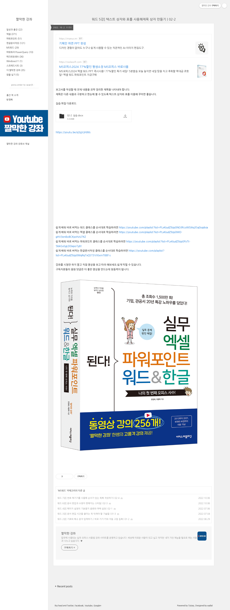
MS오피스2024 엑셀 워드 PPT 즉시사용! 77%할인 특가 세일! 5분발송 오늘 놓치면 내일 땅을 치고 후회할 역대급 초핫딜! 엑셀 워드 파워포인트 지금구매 (124, 73)
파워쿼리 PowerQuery (19, 52)
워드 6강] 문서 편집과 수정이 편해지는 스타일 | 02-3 (83, 503)
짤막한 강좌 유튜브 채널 (17, 144)
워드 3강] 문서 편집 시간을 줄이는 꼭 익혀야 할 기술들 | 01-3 (87, 514)
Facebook (79, 606)
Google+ (97, 606)
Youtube (88, 606)
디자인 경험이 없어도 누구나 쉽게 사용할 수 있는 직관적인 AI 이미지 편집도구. (101, 48)
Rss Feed (58, 606)
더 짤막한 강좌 (15, 70)
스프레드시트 (14, 66)
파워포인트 (14, 39)
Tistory (191, 606)
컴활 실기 (12, 75)
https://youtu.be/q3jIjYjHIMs (73, 132)
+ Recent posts (63, 586)
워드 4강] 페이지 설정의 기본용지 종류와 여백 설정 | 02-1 (85, 509)
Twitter (70, 606)
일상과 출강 (14, 30)
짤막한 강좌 (24, 19)
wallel (210, 606)
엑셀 (11, 34)
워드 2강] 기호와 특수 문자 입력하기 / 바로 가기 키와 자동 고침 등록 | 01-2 (93, 519)
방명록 (9, 100)
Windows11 (14, 61)
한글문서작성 (15, 43)
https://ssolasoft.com (70, 62)
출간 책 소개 (12, 95)
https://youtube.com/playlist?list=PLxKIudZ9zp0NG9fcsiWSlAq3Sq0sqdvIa (163, 227)
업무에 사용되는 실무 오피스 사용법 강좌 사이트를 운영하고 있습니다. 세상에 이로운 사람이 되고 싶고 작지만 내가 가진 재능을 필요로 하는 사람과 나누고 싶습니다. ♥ (129, 539)
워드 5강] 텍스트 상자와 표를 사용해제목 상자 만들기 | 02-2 (134, 19)
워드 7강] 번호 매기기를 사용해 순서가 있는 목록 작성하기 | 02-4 (88, 498)
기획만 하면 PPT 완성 (72, 43)
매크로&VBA (15, 57)
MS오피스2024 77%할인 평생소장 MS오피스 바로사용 (94, 66)
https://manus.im (68, 39)
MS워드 (12, 48)
